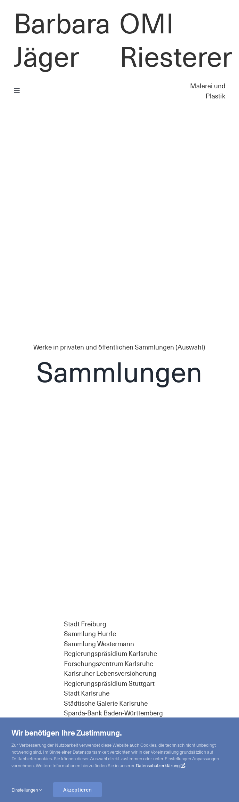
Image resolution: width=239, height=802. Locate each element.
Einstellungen (26, 789)
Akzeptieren (77, 789)
